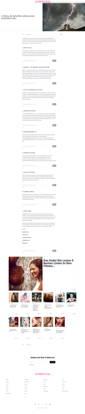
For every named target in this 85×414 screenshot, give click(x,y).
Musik (44, 381)
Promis (26, 384)
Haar (26, 386)
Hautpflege (45, 386)
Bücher (63, 384)
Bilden (7, 386)
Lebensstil (52, 362)
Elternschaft (27, 381)
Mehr (54, 60)
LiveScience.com (26, 240)
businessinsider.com (26, 237)
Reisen (26, 391)
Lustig (7, 388)
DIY (63, 379)
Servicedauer (32, 364)
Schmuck (64, 381)
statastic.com (25, 234)
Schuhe (26, 388)
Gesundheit (8, 393)
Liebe (26, 393)
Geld (7, 391)
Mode (44, 384)
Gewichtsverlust (65, 391)
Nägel (7, 379)
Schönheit (26, 379)
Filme (63, 388)
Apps (44, 388)
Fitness (7, 384)
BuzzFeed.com (25, 232)
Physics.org (24, 243)
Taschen (7, 381)
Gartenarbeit (45, 391)
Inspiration (29, 34)
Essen (63, 386)
